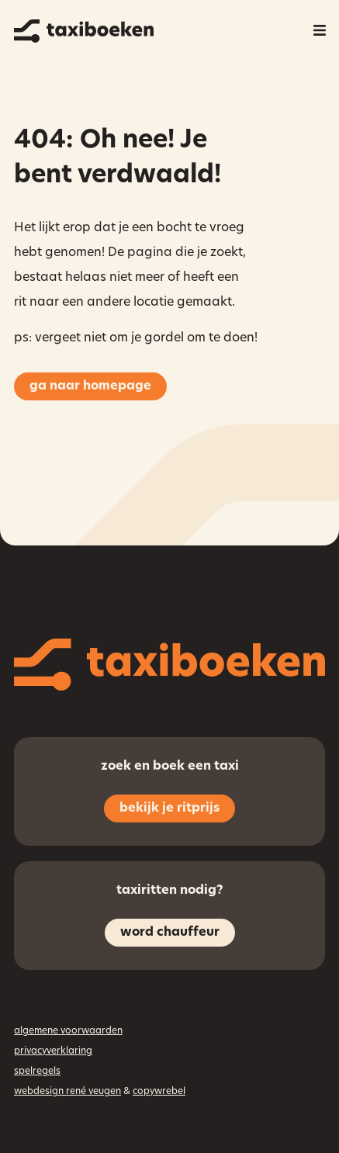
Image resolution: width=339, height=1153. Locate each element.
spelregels (37, 1071)
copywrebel (159, 1091)
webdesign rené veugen (67, 1091)
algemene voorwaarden (68, 1031)
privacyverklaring (53, 1051)
